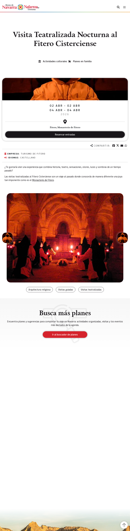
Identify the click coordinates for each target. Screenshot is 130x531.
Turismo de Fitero (33, 153)
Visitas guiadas (65, 289)
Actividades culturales (55, 61)
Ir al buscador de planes (65, 334)
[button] (7, 238)
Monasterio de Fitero (43, 180)
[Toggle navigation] (124, 7)
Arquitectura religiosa (39, 289)
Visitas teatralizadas (91, 289)
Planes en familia (82, 61)
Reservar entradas (65, 134)
